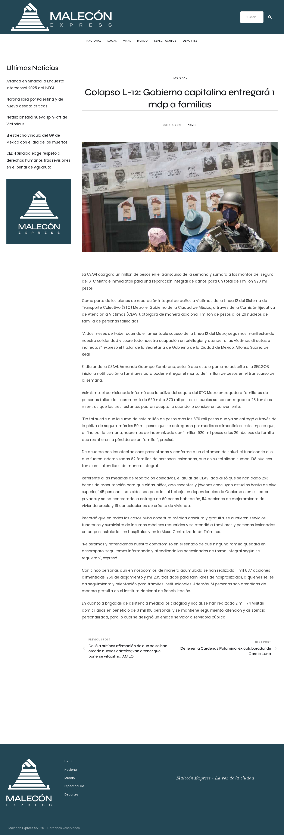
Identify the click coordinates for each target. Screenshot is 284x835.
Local (68, 761)
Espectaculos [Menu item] (165, 41)
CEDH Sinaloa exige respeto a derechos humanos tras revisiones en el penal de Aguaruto (38, 160)
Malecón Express (21, 828)
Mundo (70, 778)
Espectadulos (74, 786)
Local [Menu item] (112, 41)
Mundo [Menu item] (142, 41)
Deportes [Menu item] (190, 41)
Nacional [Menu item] (94, 41)
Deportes (71, 794)
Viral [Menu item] (127, 41)
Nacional (179, 77)
